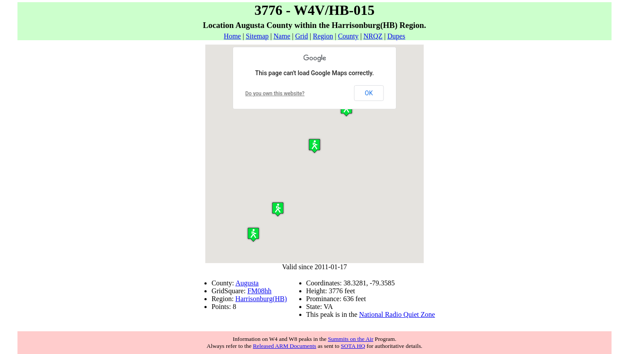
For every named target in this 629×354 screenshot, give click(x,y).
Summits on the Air (350, 339)
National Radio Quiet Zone (397, 314)
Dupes (396, 36)
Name (281, 36)
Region (323, 36)
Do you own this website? (275, 93)
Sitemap (257, 36)
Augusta (247, 283)
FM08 (255, 291)
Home (232, 36)
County (348, 36)
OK (369, 93)
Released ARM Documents (284, 346)
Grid (301, 36)
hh (268, 291)
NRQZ (373, 36)
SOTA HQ (353, 346)
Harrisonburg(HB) (261, 298)
